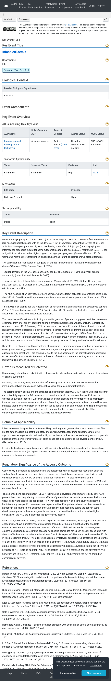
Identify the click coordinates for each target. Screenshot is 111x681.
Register (101, 5)
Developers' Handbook (81, 6)
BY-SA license (71, 25)
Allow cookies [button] (94, 673)
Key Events (22, 6)
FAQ (38, 673)
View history (9, 19)
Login (92, 5)
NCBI (96, 172)
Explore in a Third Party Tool (16, 70)
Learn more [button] (96, 665)
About (24, 673)
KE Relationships (35, 6)
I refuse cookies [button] (68, 673)
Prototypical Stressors (51, 6)
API (105, 19)
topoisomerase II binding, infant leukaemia (13, 144)
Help (9, 673)
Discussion (23, 19)
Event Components (65, 6)
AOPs (14, 4)
